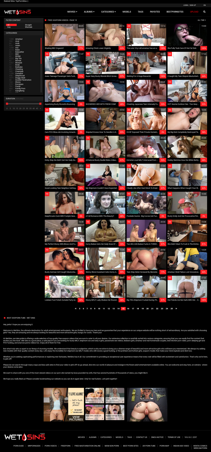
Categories (106, 437)
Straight (28, 25)
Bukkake (15, 67)
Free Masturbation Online (88, 446)
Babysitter (16, 52)
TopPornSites (21, 1)
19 (143, 309)
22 (157, 309)
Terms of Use (174, 437)
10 (99, 309)
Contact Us (141, 437)
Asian (14, 45)
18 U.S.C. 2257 (190, 437)
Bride (14, 65)
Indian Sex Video (181, 446)
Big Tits (15, 58)
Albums (92, 437)
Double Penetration (20, 80)
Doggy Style (17, 78)
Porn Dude (18, 446)
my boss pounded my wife (81, 373)
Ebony (15, 82)
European (16, 84)
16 (128, 309)
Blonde (15, 60)
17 (133, 309)
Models (119, 437)
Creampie (16, 71)
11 (104, 309)
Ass (13, 48)
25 (172, 309)
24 (167, 309)
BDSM (14, 56)
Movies (81, 437)
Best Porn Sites (130, 446)
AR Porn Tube (149, 446)
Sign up (193, 5)
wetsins (197, 365)
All (8, 25)
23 (162, 309)
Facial (14, 86)
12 (109, 309)
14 (118, 309)
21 (152, 309)
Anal (14, 41)
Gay (9, 27)
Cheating (16, 69)
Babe (14, 50)
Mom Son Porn (112, 446)
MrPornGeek (34, 446)
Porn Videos (51, 446)
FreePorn (65, 446)
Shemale (28, 27)
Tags (129, 437)
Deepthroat (17, 76)
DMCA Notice (157, 437)
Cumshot (16, 73)
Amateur (16, 39)
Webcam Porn (200, 448)
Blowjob (15, 63)
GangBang (16, 91)
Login (185, 5)
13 (113, 309)
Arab (14, 43)
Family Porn (17, 88)
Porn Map (164, 446)
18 (138, 309)
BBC (14, 54)
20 (147, 309)
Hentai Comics (200, 446)
